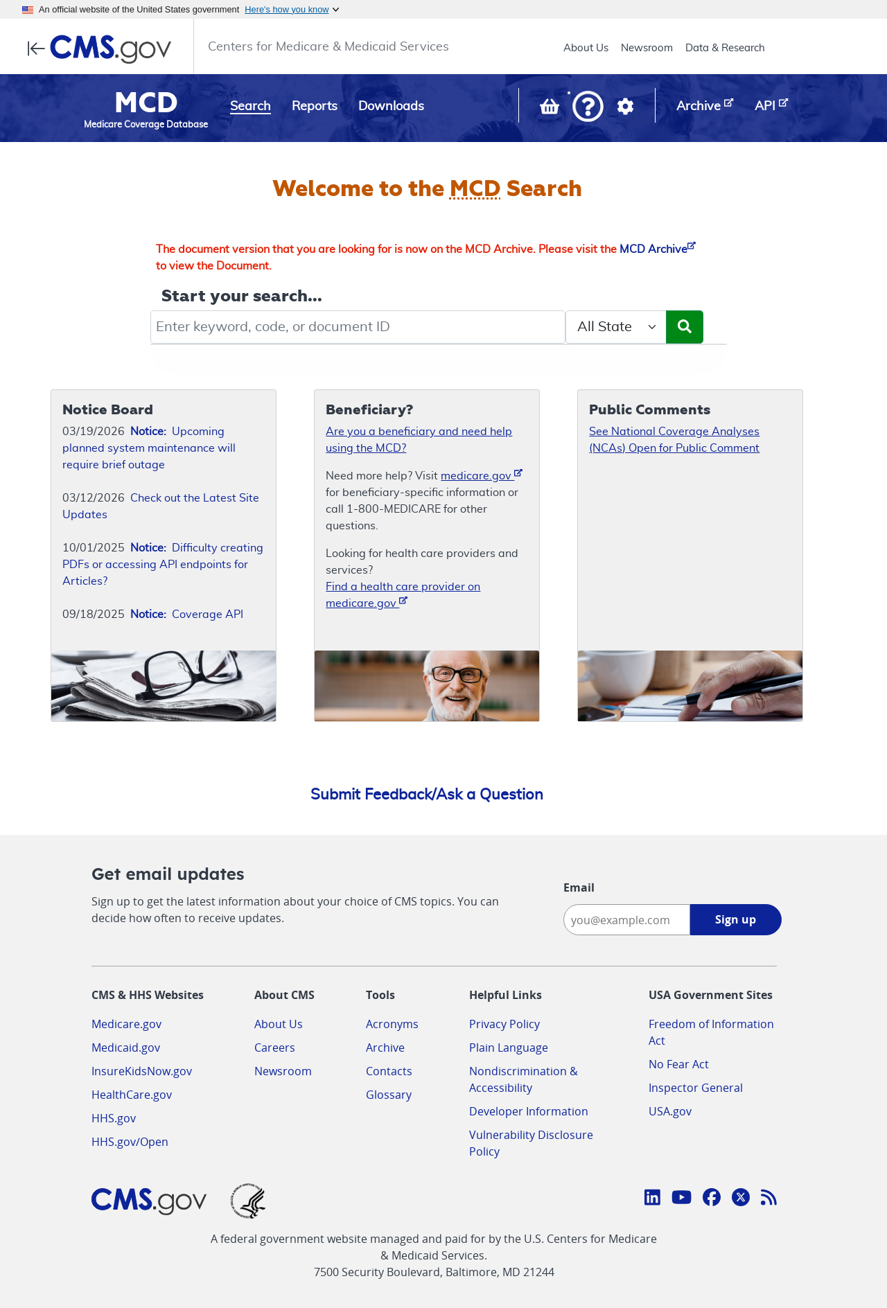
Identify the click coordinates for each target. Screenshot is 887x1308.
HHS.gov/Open (129, 1141)
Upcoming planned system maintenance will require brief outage (149, 448)
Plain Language (508, 1047)
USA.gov (670, 1111)
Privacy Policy (504, 1024)
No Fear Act (679, 1064)
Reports (314, 106)
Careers (274, 1047)
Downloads (391, 106)
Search (250, 106)
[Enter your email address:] (626, 919)
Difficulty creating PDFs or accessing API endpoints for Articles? (162, 564)
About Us (585, 48)
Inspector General (696, 1087)
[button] (588, 108)
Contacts (389, 1071)
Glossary (389, 1094)
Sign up (735, 919)
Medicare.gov (126, 1024)
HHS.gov (113, 1118)
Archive (385, 1047)
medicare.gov (481, 474)
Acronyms (392, 1024)
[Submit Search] (684, 327)
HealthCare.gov (131, 1094)
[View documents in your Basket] (551, 109)
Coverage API (186, 614)
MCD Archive (658, 249)
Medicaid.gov (125, 1047)
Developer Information (528, 1111)
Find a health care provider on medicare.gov (403, 595)
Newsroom (647, 48)
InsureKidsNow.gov (141, 1071)
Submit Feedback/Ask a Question (426, 794)
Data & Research (725, 48)
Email (579, 887)
